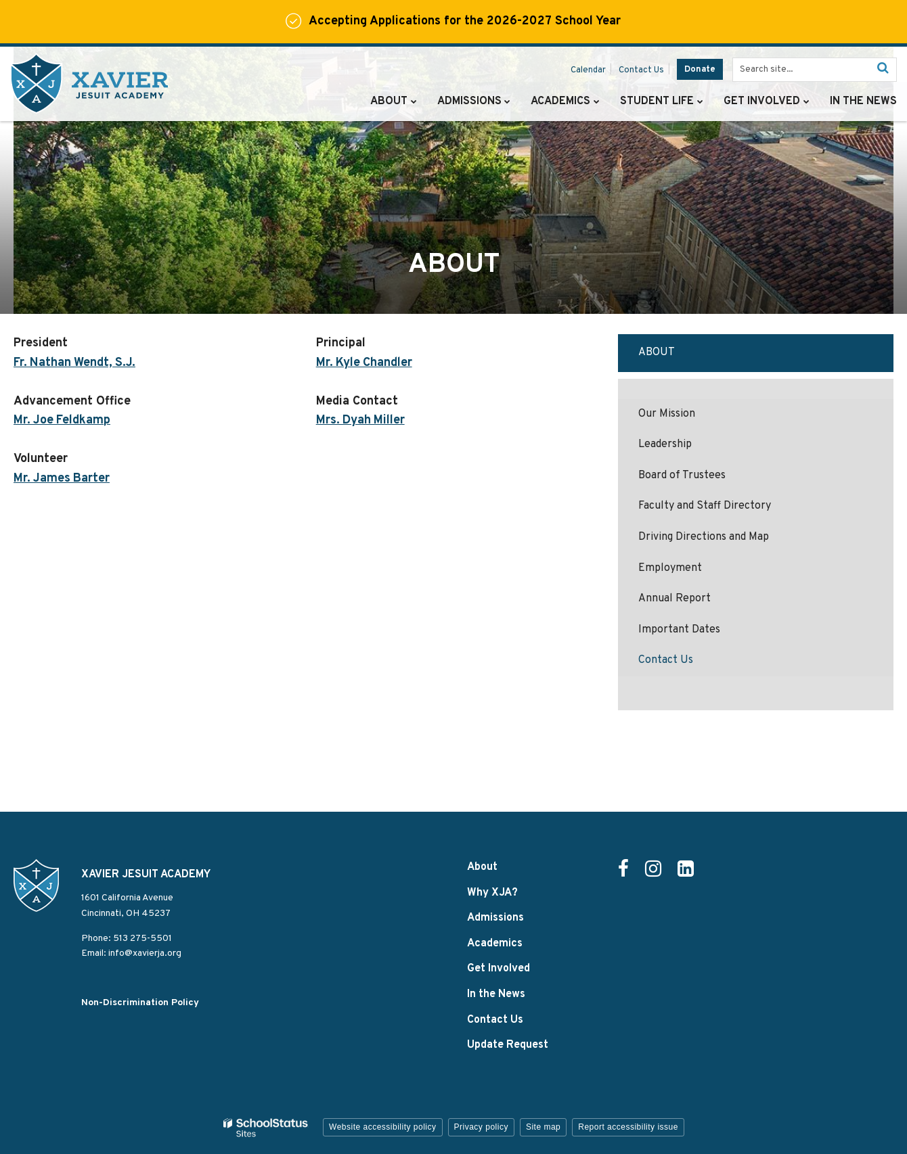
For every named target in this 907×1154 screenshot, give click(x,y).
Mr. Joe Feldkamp (63, 420)
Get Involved (498, 968)
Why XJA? (492, 893)
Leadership (665, 444)
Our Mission (666, 414)
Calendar (588, 70)
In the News (496, 994)
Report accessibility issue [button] (628, 1127)
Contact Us (641, 70)
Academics (495, 943)
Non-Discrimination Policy (140, 1003)
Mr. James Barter (62, 478)
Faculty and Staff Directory (704, 506)
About (656, 352)
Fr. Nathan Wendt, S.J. (75, 363)
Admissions (495, 918)
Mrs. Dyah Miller (361, 420)
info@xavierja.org (144, 953)
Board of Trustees (682, 475)
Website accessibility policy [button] (383, 1127)
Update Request (507, 1045)
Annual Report (674, 598)
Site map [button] (543, 1127)
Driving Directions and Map (703, 537)
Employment (670, 568)
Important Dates (679, 630)
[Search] (882, 69)
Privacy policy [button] (481, 1127)
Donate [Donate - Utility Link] (699, 69)
